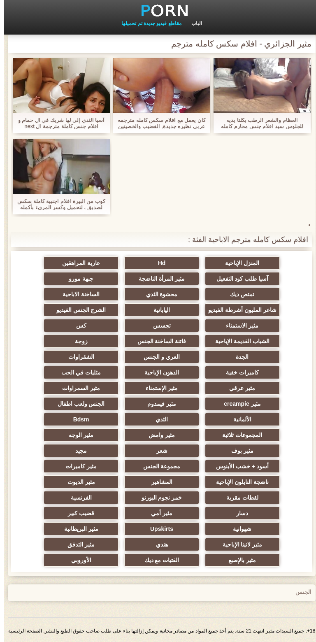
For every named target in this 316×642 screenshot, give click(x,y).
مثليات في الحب (77, 372)
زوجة (77, 341)
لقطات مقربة (239, 497)
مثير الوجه (77, 435)
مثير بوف (239, 450)
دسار (238, 513)
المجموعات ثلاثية (238, 435)
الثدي (158, 419)
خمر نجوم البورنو (158, 497)
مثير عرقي (238, 388)
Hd (158, 263)
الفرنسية (77, 497)
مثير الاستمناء (238, 325)
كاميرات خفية (238, 372)
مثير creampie (238, 403)
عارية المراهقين (77, 263)
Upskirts (158, 529)
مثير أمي (158, 513)
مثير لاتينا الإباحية (239, 544)
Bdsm (78, 419)
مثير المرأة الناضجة (158, 278)
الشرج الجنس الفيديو (77, 310)
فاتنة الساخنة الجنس (158, 341)
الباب (193, 23)
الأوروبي (77, 560)
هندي (158, 544)
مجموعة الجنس (158, 466)
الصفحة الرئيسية (21, 631)
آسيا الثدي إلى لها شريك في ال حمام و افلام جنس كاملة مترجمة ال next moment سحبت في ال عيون (57, 123)
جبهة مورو (77, 278)
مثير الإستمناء (158, 388)
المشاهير (158, 482)
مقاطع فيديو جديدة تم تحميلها (147, 23)
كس (77, 325)
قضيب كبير (77, 513)
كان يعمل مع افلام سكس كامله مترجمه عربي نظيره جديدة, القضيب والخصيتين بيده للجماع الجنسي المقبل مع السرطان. (158, 123)
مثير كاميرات (77, 466)
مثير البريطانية (77, 529)
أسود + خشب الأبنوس (238, 466)
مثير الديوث (77, 482)
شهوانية (238, 529)
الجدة (238, 357)
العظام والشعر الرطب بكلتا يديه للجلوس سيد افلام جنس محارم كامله (258, 123)
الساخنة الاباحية (77, 294)
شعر (158, 450)
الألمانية (239, 419)
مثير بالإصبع (238, 560)
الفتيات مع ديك (158, 560)
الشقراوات (78, 357)
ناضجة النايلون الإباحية (238, 482)
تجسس (158, 325)
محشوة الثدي (158, 294)
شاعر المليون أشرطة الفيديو (238, 310)
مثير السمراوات (77, 388)
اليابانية (158, 310)
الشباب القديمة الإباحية (238, 341)
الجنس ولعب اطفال (77, 403)
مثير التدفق (77, 544)
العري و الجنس (158, 357)
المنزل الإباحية (238, 263)
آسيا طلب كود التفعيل (239, 278)
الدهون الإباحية (158, 372)
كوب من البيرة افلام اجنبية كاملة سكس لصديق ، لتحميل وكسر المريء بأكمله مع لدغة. (58, 204)
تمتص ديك (238, 294)
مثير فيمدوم (158, 403)
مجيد (77, 450)
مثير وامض (158, 435)
